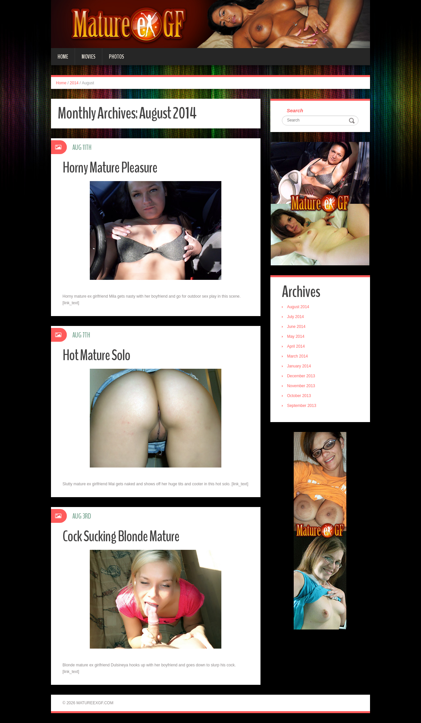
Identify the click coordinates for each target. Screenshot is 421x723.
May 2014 (296, 336)
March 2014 (297, 356)
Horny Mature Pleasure (109, 168)
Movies (88, 57)
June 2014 (296, 326)
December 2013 (301, 376)
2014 (74, 83)
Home (63, 57)
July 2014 (295, 316)
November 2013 (301, 386)
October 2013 (299, 395)
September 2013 (301, 405)
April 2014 (296, 346)
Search (295, 110)
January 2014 (299, 366)
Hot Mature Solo (96, 355)
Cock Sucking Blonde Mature (120, 536)
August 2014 (298, 307)
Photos (116, 57)
